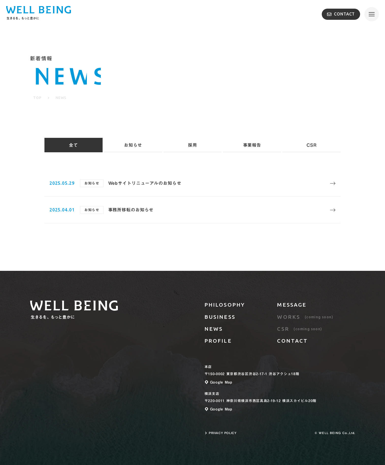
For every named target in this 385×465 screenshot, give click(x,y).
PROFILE (218, 341)
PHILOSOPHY (224, 305)
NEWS (213, 329)
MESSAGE (292, 305)
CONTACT (341, 14)
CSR (312, 145)
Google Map (218, 382)
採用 (192, 145)
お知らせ (133, 145)
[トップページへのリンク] (74, 311)
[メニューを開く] (371, 14)
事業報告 (252, 145)
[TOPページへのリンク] (38, 14)
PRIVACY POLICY (220, 433)
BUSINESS (219, 317)
